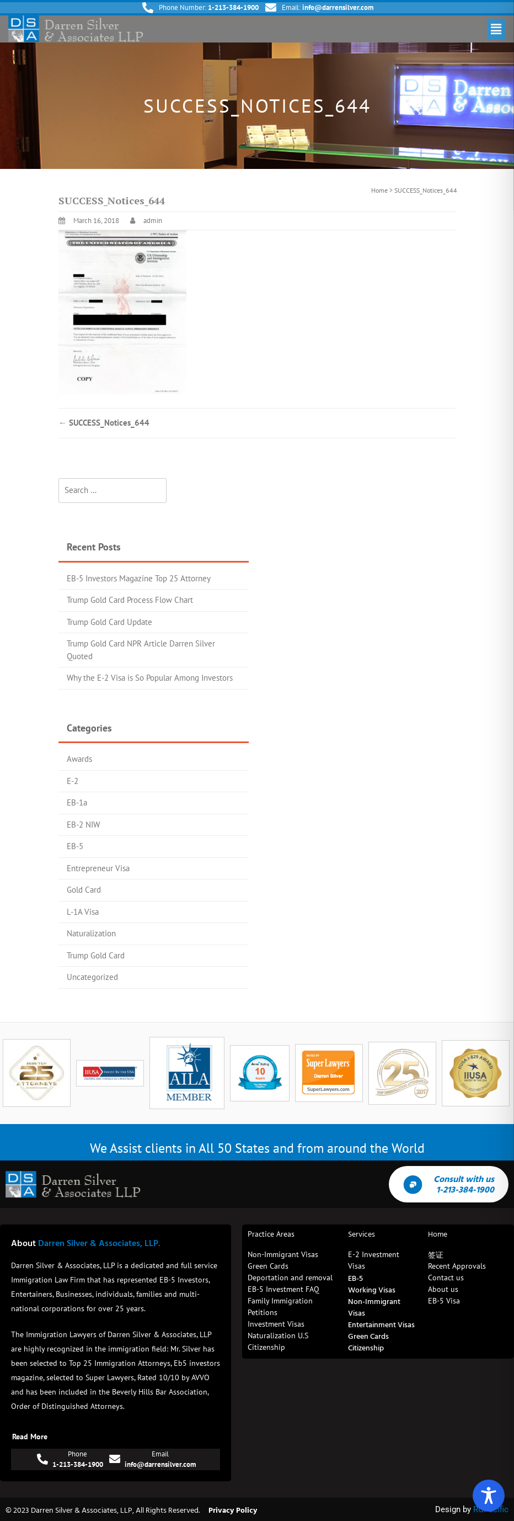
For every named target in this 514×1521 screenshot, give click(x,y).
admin (152, 220)
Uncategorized (92, 977)
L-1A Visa (83, 912)
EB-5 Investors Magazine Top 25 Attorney (139, 578)
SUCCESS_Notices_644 (103, 422)
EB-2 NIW (83, 824)
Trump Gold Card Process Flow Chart (130, 600)
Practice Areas (271, 1234)
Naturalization (91, 933)
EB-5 (75, 846)
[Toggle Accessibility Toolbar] (489, 1495)
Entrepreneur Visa (98, 868)
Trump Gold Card (96, 955)
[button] (496, 29)
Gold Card (84, 889)
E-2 (72, 781)
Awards (79, 759)
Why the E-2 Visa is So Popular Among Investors (150, 677)
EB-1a (77, 802)
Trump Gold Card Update (109, 622)
